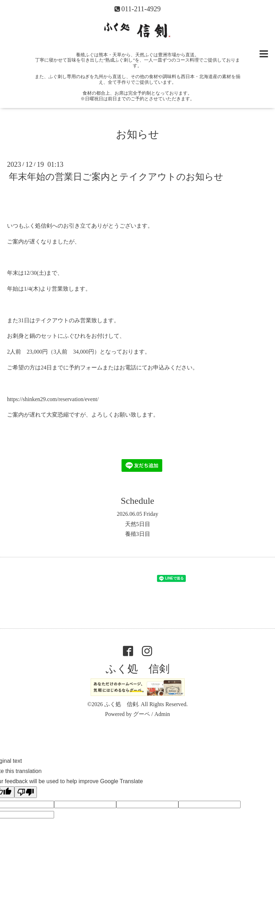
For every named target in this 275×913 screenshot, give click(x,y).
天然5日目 (137, 524)
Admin (162, 714)
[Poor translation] (25, 792)
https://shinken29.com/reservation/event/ (53, 399)
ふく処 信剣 (138, 668)
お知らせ (137, 134)
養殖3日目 (137, 534)
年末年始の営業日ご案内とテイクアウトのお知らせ (116, 177)
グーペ (141, 714)
